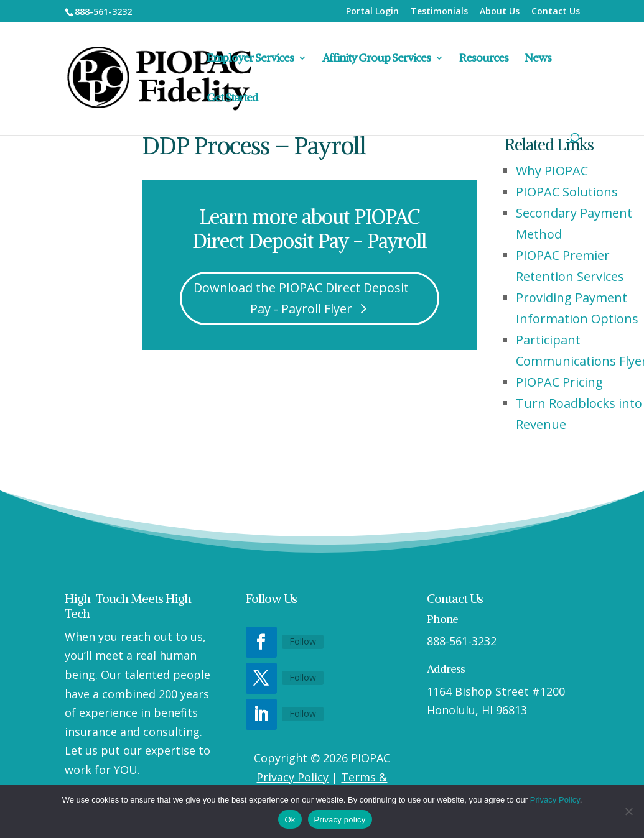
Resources (483, 59)
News (538, 59)
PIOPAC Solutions (567, 191)
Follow (302, 641)
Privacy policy (340, 819)
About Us (500, 12)
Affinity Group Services (376, 59)
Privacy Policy (292, 777)
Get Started (232, 98)
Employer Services (250, 59)
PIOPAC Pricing (559, 382)
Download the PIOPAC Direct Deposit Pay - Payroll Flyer (301, 298)
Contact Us (555, 12)
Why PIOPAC (552, 170)
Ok (289, 819)
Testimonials (439, 12)
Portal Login (372, 12)
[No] (628, 811)
